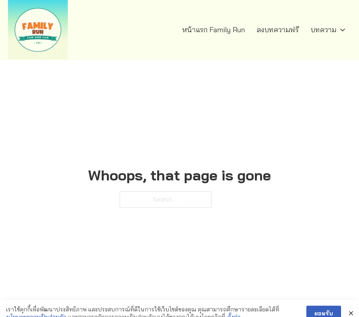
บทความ (323, 29)
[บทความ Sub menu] (342, 29)
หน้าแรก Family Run (213, 29)
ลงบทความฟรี (278, 29)
